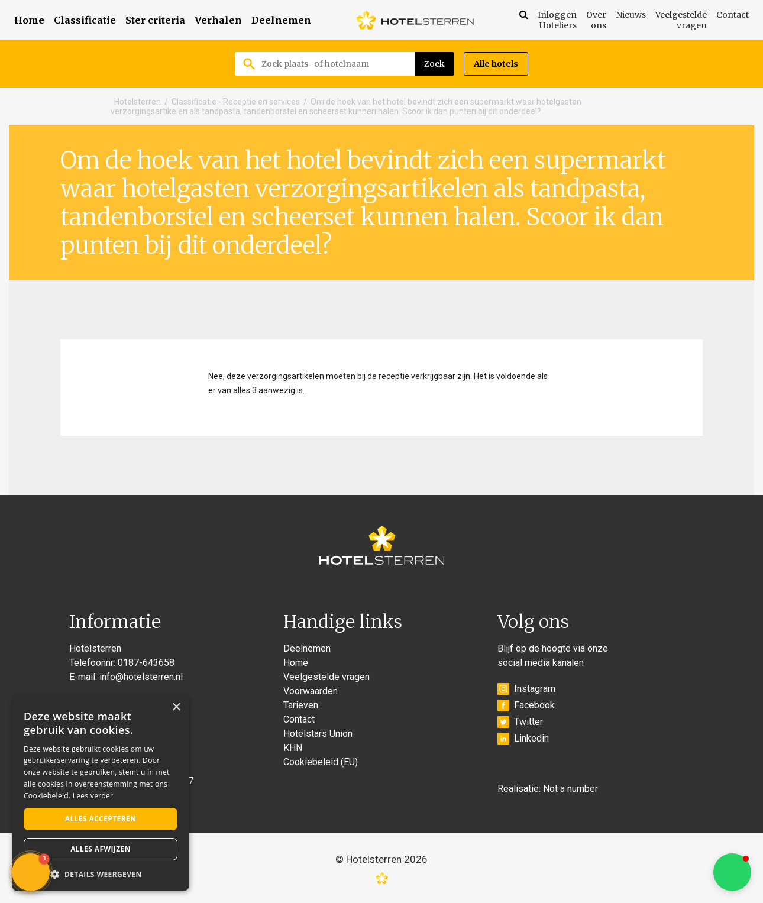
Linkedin (523, 739)
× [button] (176, 707)
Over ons (596, 20)
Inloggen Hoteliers (557, 20)
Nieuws (631, 14)
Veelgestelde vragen (681, 20)
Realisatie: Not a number (547, 788)
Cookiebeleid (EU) (320, 762)
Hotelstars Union (318, 733)
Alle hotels (496, 64)
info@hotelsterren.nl (141, 676)
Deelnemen (281, 20)
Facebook (526, 705)
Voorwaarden (310, 691)
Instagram (526, 689)
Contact (732, 14)
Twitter (520, 722)
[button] (732, 872)
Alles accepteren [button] (101, 819)
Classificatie (85, 20)
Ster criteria (155, 20)
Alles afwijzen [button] (100, 849)
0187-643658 (146, 662)
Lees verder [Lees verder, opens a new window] (93, 796)
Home (29, 20)
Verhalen (218, 20)
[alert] (100, 793)
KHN (292, 747)
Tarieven (300, 705)
